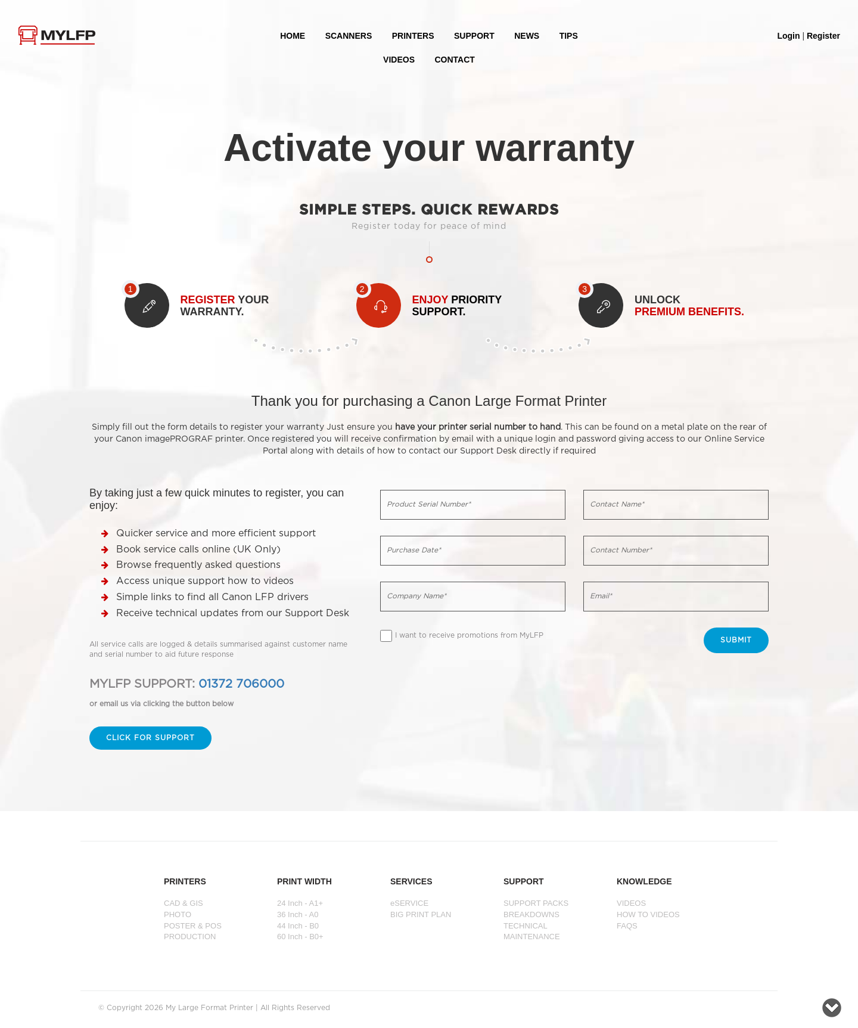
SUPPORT (474, 36)
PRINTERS (413, 36)
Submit (736, 640)
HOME (292, 36)
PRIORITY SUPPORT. (457, 306)
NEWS (526, 36)
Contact (454, 59)
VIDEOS (399, 59)
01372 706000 (241, 684)
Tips (568, 36)
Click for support (150, 738)
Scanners (348, 36)
